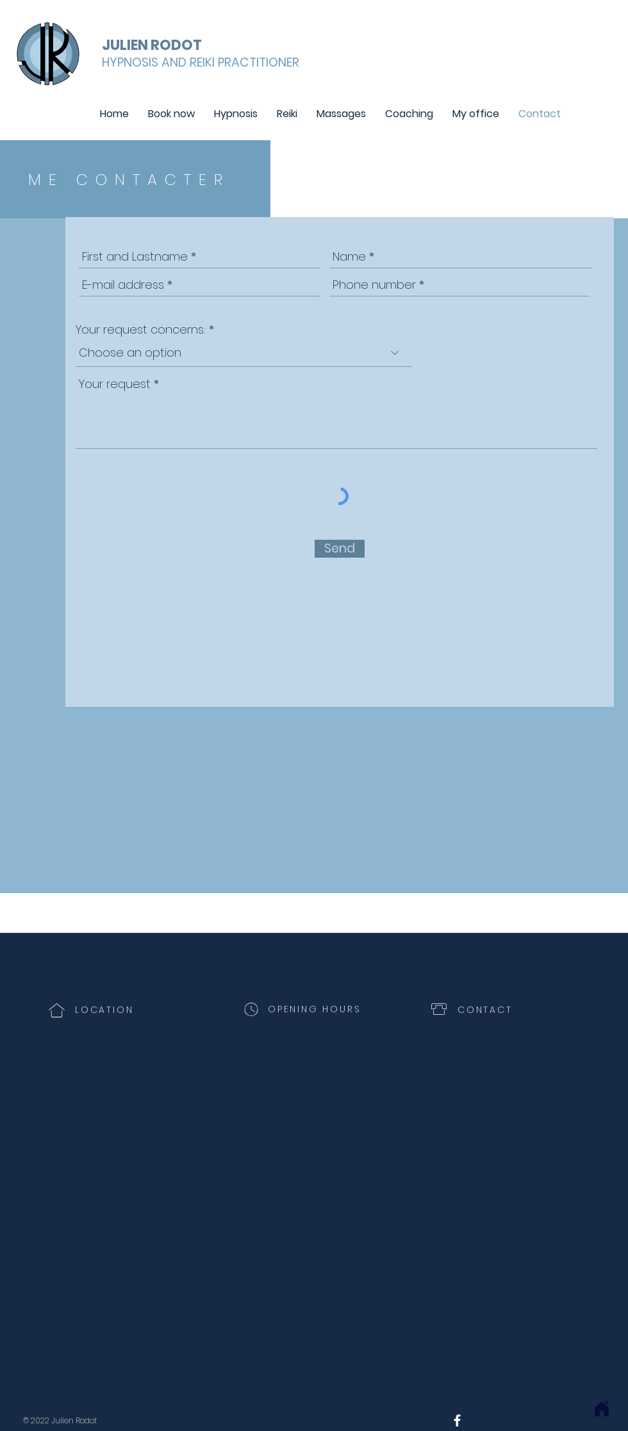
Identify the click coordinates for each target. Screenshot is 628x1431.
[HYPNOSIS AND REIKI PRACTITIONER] (200, 63)
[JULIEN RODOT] (154, 45)
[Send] (340, 549)
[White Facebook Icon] (457, 1420)
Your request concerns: (141, 330)
